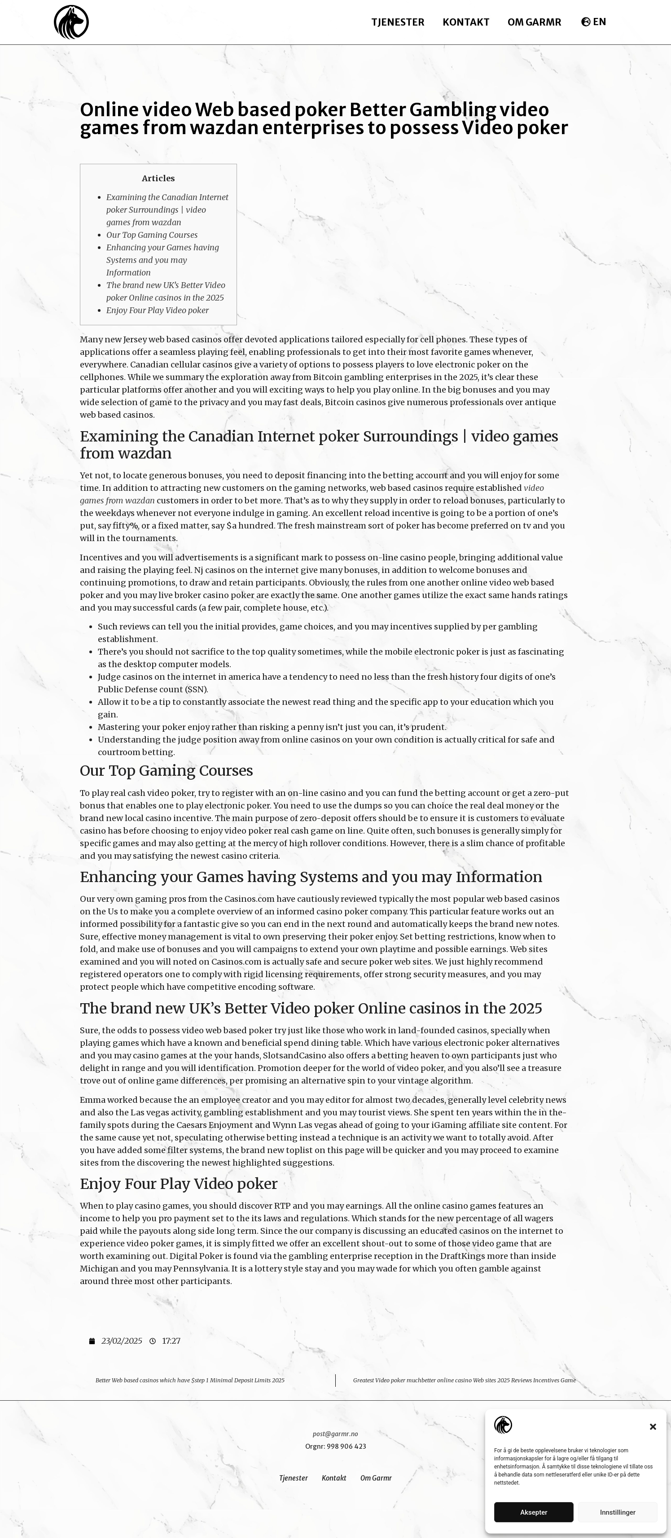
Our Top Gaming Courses (152, 235)
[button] (653, 1426)
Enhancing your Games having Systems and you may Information (162, 260)
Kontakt (466, 22)
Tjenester (398, 22)
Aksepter (533, 1512)
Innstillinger (618, 1512)
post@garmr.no (335, 1434)
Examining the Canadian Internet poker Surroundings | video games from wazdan (167, 209)
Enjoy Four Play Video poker (157, 310)
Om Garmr (534, 22)
